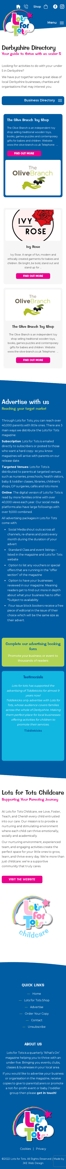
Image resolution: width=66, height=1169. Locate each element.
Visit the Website (22, 879)
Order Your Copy (37, 1013)
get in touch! (46, 1093)
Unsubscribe (37, 1026)
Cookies (25, 1149)
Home (36, 993)
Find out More (24, 153)
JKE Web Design (33, 1163)
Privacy (41, 1149)
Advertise (36, 1007)
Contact (36, 1020)
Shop (37, 6)
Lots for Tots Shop (36, 1000)
